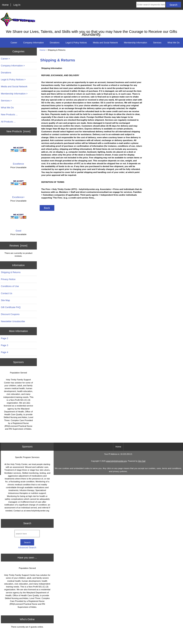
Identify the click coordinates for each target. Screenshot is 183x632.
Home (5, 4)
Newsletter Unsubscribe (13, 321)
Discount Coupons (10, 314)
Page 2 (4, 338)
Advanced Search (27, 547)
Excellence (18, 152)
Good (18, 219)
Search (27, 523)
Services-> (6, 100)
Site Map (5, 300)
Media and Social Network (105, 42)
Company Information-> (13, 65)
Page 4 (4, 352)
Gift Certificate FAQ (11, 307)
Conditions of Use (10, 286)
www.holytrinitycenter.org (116, 461)
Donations (55, 42)
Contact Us (6, 293)
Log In (16, 4)
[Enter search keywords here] (150, 4)
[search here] (27, 533)
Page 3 (4, 345)
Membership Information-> (14, 93)
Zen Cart (141, 461)
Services (157, 42)
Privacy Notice (8, 279)
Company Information (33, 42)
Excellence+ (18, 186)
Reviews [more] (18, 245)
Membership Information (135, 42)
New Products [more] (18, 131)
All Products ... (8, 121)
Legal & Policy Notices (76, 42)
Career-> (5, 58)
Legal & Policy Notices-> (13, 79)
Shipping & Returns (11, 272)
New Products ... (9, 114)
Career (14, 42)
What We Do (173, 42)
